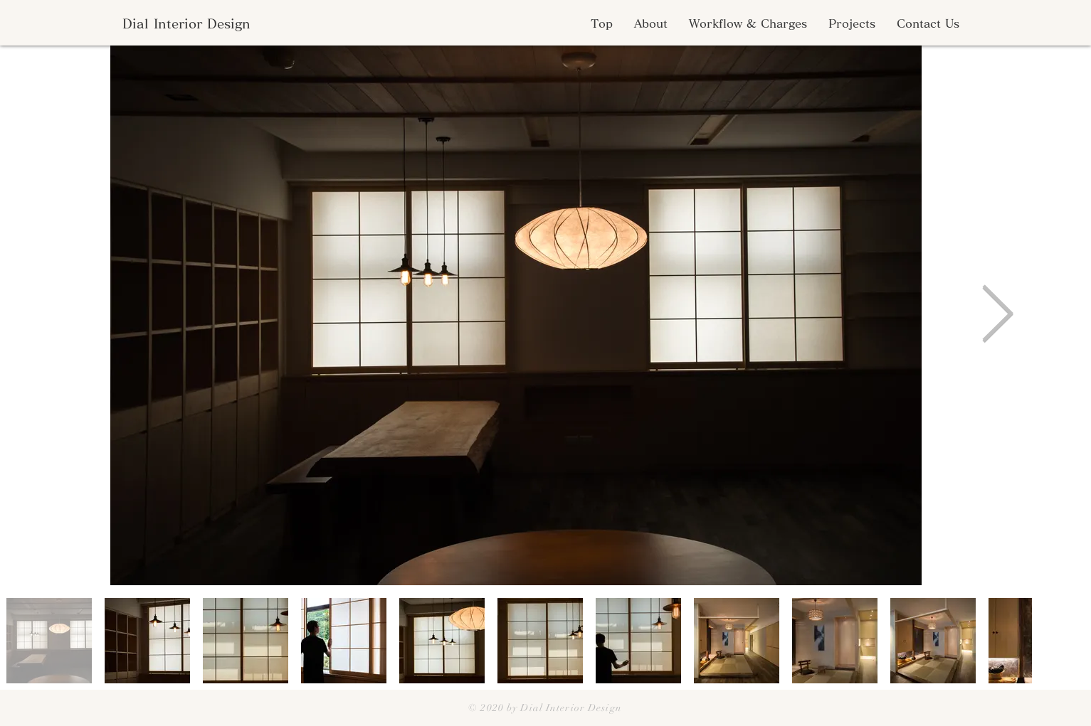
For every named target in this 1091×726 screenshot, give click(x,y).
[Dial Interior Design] (186, 24)
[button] (650, 23)
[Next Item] (997, 315)
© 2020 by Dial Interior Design (545, 708)
